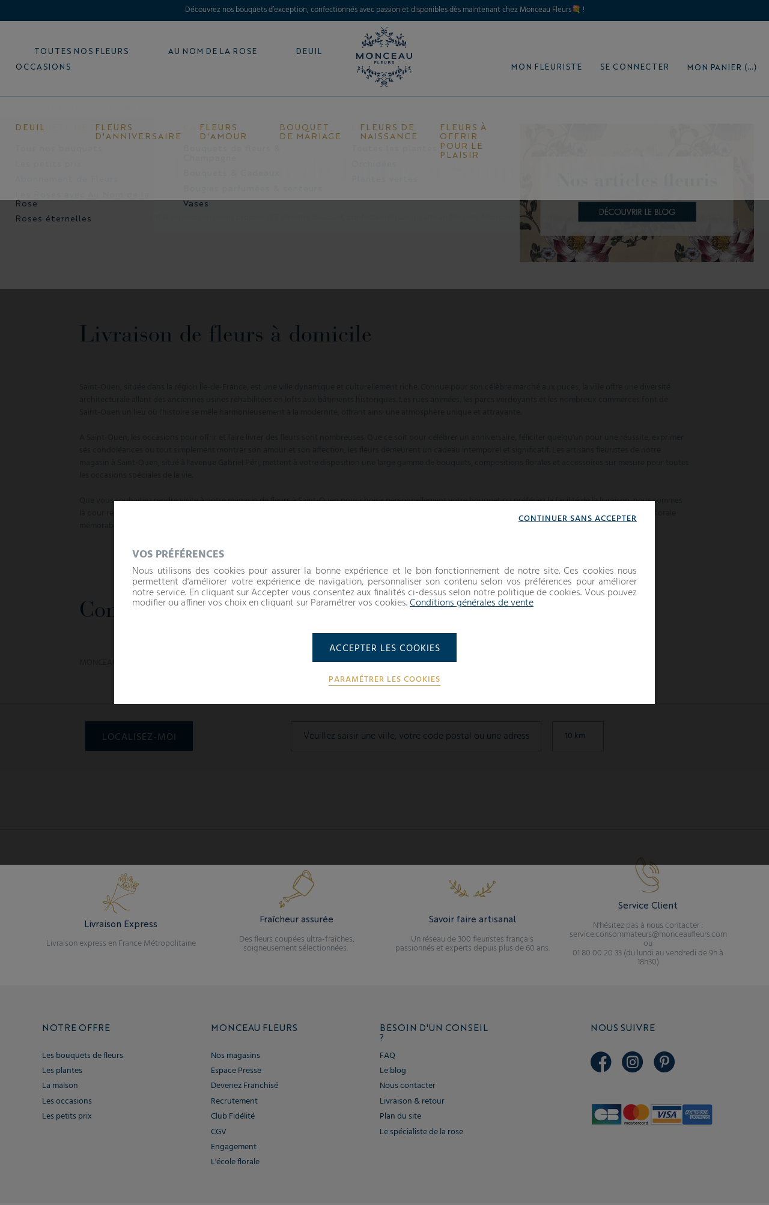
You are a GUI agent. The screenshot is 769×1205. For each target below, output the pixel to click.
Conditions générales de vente (471, 602)
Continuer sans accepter (577, 518)
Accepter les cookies (384, 649)
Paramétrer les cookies (384, 681)
